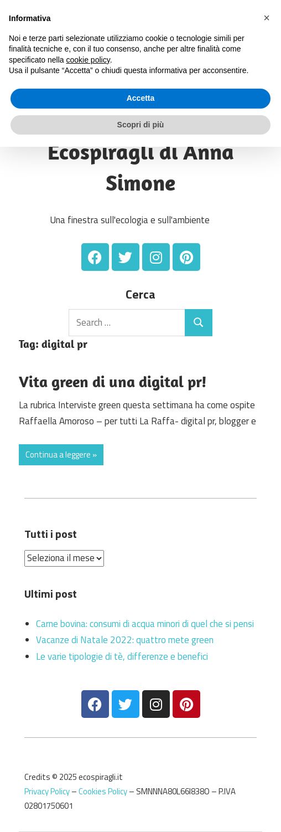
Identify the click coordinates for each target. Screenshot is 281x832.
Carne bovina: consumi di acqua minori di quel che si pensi (145, 624)
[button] (266, 18)
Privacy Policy (47, 791)
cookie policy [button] (88, 59)
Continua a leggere (58, 454)
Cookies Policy (103, 791)
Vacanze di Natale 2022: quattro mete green (125, 640)
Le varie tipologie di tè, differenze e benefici (122, 656)
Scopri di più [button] (140, 124)
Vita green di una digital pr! (113, 381)
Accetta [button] (141, 98)
